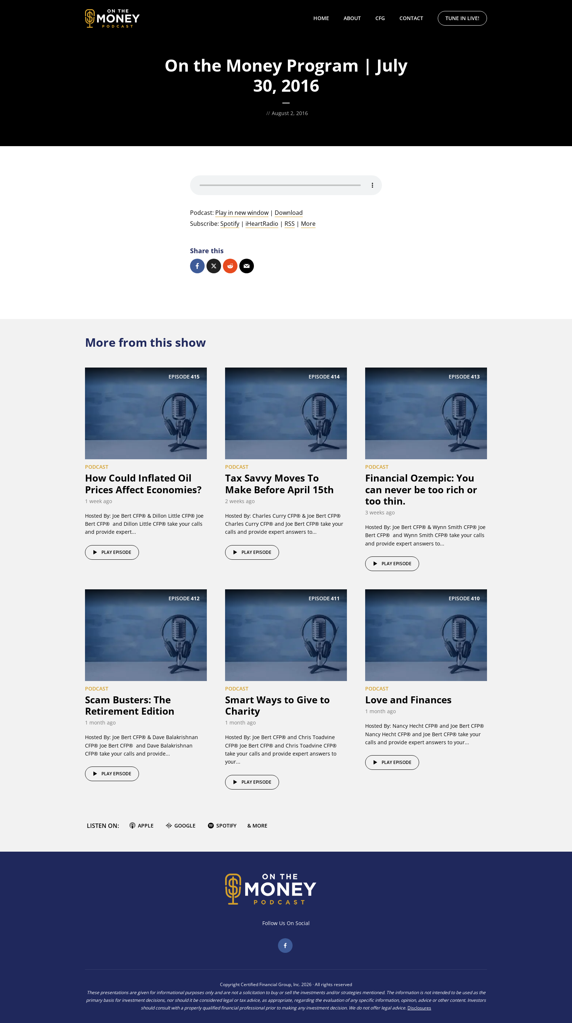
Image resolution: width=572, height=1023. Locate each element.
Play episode (110, 552)
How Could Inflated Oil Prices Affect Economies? (143, 483)
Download (289, 213)
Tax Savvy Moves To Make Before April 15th (279, 483)
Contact (411, 18)
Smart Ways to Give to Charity (277, 705)
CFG (380, 18)
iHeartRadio (262, 224)
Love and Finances (408, 699)
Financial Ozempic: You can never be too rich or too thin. (421, 489)
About (352, 18)
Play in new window (241, 213)
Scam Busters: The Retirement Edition (129, 705)
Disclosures (419, 1008)
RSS (290, 224)
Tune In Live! (462, 18)
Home (321, 18)
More (308, 224)
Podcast (96, 466)
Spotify (229, 224)
